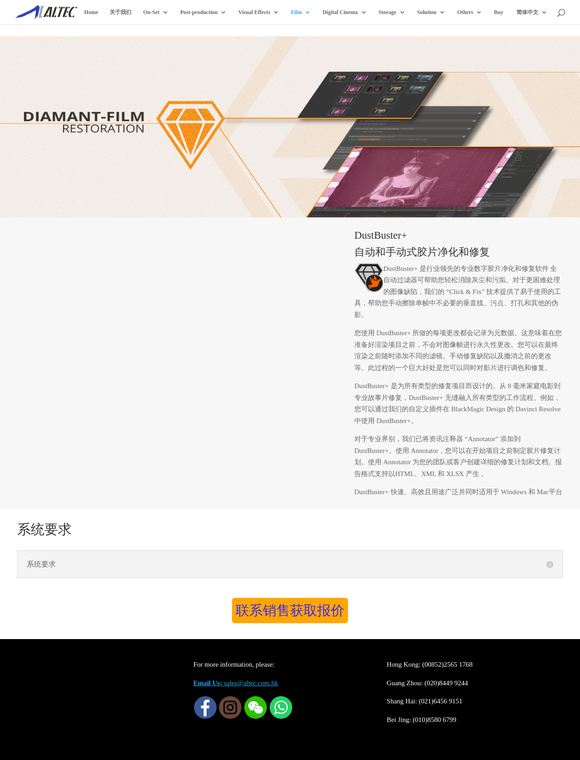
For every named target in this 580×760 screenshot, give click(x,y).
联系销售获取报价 (290, 610)
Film (296, 12)
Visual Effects (254, 12)
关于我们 (120, 12)
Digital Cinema (340, 12)
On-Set (151, 12)
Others (465, 12)
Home (91, 12)
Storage (387, 12)
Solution (426, 12)
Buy (498, 12)
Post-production (199, 12)
